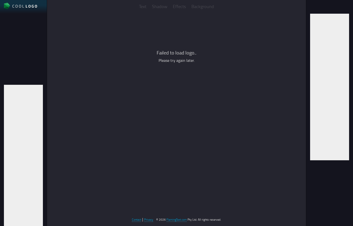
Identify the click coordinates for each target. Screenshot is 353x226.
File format (13, 45)
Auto (8, 61)
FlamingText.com (176, 219)
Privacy (148, 219)
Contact (136, 219)
